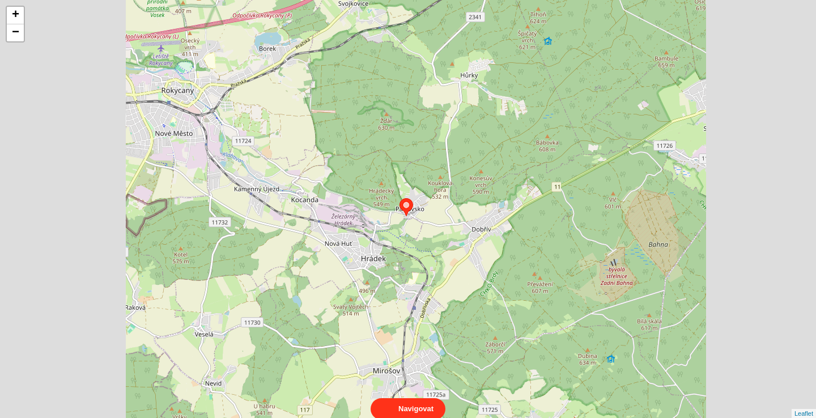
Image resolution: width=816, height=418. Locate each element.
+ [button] (15, 15)
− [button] (15, 32)
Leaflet (803, 403)
